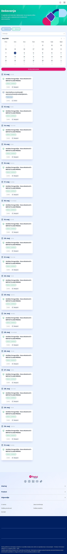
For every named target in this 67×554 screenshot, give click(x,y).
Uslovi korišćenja (38, 504)
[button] (33, 486)
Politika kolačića (38, 508)
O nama (3, 504)
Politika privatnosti (6, 508)
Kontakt (3, 512)
